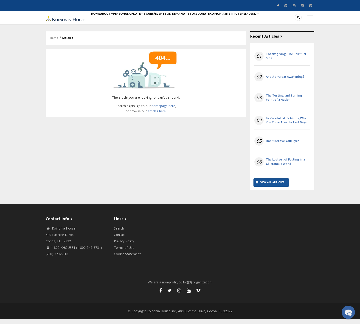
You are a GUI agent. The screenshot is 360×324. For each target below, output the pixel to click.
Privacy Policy (124, 246)
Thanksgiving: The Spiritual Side (286, 61)
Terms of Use (124, 252)
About (113, 19)
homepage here (163, 111)
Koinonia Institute (252, 19)
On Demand (193, 19)
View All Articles (272, 187)
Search (119, 233)
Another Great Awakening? (285, 82)
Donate (227, 19)
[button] (348, 312)
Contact (120, 240)
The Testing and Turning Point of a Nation (284, 103)
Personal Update (138, 19)
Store (212, 19)
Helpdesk (279, 19)
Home (97, 19)
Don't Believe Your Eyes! (283, 146)
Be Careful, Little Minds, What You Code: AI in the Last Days (287, 125)
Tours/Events (167, 19)
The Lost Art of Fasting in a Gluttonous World (285, 167)
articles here (157, 116)
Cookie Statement (127, 259)
